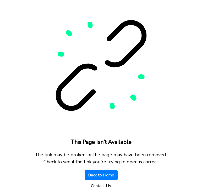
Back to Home (101, 175)
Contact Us (101, 186)
